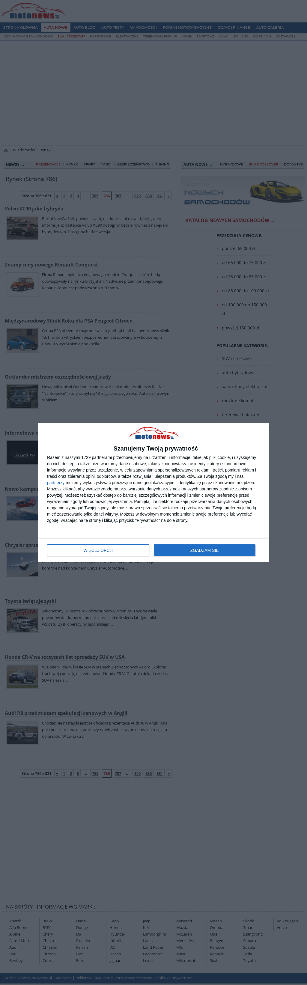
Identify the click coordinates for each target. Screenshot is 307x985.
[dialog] (153, 492)
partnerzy (55, 483)
